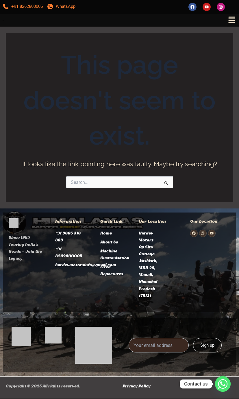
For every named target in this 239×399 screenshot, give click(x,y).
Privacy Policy (137, 386)
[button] (231, 20)
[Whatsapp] (223, 384)
